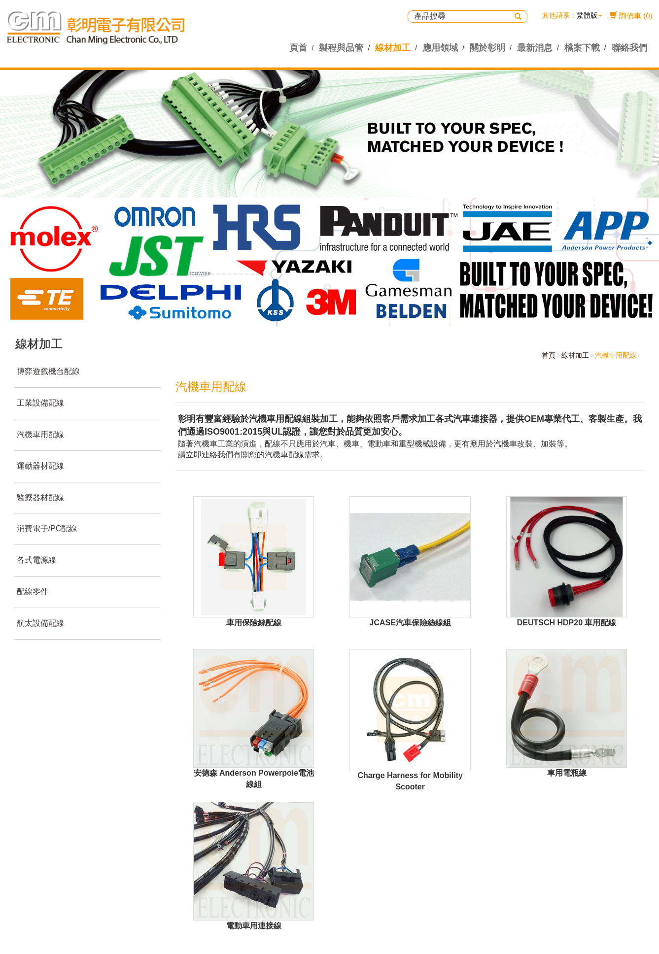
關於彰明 (487, 48)
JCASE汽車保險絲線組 (410, 622)
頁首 (298, 48)
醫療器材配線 (40, 497)
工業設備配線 (40, 403)
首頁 (548, 355)
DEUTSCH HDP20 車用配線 (567, 622)
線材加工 (393, 48)
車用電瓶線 (567, 773)
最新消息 (535, 48)
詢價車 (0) (631, 15)
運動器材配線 (40, 466)
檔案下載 (582, 48)
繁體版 (587, 15)
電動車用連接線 (253, 925)
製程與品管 (341, 48)
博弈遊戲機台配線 (48, 371)
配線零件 (32, 591)
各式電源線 (36, 560)
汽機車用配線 (40, 434)
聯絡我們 (629, 48)
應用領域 (440, 48)
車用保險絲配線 (253, 622)
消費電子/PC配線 (47, 528)
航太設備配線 (40, 623)
